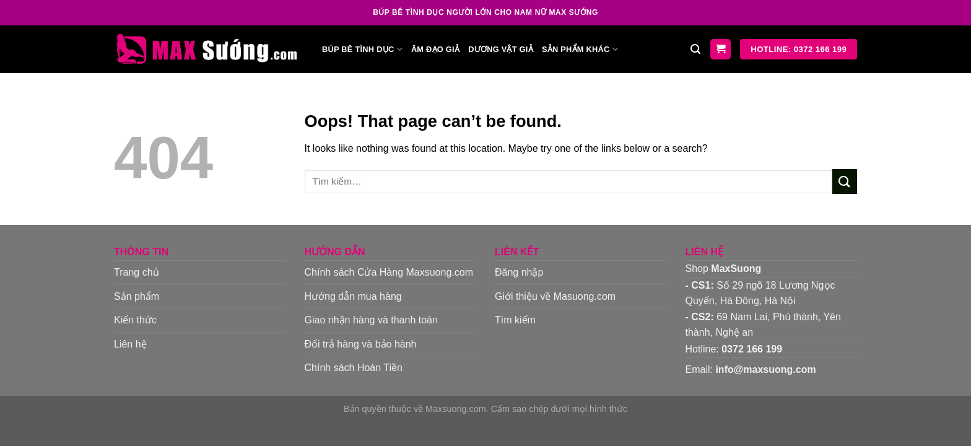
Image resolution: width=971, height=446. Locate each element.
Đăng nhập (519, 272)
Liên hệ (130, 344)
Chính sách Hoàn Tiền (354, 367)
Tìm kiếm (515, 320)
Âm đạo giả (435, 49)
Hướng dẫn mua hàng (353, 296)
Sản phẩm (136, 296)
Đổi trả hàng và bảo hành (361, 344)
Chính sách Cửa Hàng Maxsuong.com (389, 272)
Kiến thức (135, 320)
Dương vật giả (500, 49)
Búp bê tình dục (362, 49)
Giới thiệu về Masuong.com (555, 296)
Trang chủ (136, 272)
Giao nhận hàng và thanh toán (371, 320)
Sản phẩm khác (580, 49)
